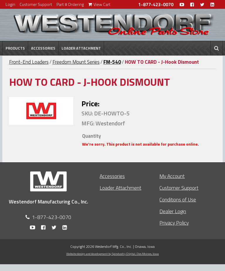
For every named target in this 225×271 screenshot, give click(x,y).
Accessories (43, 48)
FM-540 (112, 62)
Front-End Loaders (29, 62)
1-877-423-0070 (155, 4)
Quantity (91, 136)
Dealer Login (172, 211)
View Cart (99, 4)
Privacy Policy (174, 223)
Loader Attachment (81, 48)
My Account (172, 176)
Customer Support (36, 4)
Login (10, 4)
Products (15, 48)
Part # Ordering (70, 4)
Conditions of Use (177, 199)
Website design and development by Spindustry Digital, (112, 253)
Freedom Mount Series (76, 62)
